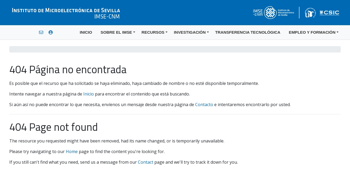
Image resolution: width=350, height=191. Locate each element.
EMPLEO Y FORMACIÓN (312, 32)
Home (72, 151)
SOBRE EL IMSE (116, 32)
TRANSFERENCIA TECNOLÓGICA (248, 32)
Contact (145, 162)
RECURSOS (153, 32)
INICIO (86, 32)
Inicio (88, 94)
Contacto (204, 104)
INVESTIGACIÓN (190, 32)
